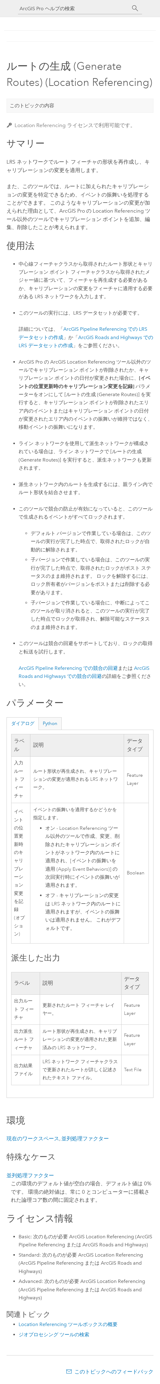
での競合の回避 (68, 668)
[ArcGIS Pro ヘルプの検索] (74, 8)
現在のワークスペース (33, 1138)
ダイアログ (22, 723)
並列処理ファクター (85, 1138)
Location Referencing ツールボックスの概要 (68, 1324)
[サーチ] (135, 8)
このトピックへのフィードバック (113, 1372)
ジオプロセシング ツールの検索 (54, 1335)
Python (50, 723)
